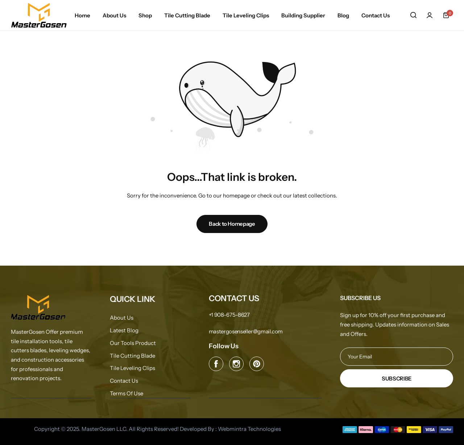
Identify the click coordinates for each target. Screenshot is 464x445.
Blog (343, 15)
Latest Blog (124, 330)
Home (82, 15)
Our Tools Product (133, 343)
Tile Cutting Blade (187, 15)
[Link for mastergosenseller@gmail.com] (246, 331)
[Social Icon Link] (216, 364)
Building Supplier (303, 15)
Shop (145, 15)
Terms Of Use (126, 393)
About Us (114, 15)
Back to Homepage (232, 223)
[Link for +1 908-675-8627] (229, 314)
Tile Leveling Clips (246, 15)
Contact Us (375, 15)
